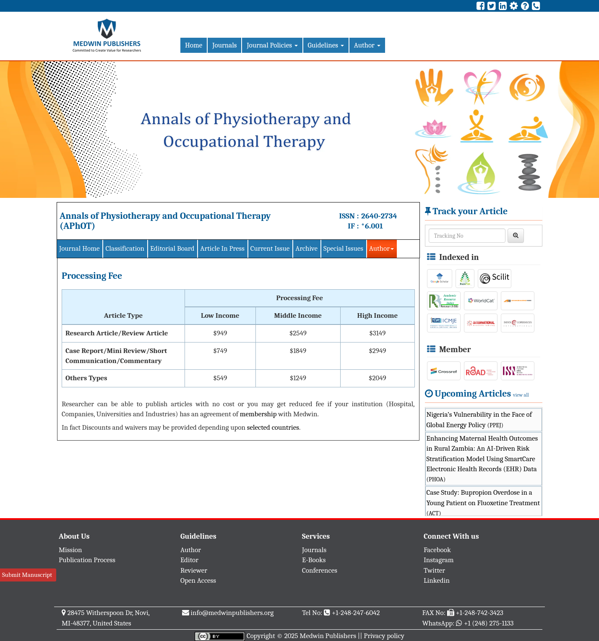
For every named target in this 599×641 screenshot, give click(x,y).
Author (367, 45)
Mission (70, 550)
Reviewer (193, 570)
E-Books (314, 560)
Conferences (319, 570)
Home (193, 45)
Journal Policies (272, 45)
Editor (189, 560)
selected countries (273, 427)
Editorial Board (172, 248)
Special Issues (343, 248)
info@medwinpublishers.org (231, 613)
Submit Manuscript (27, 575)
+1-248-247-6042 (356, 613)
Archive (306, 248)
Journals (224, 45)
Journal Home (79, 248)
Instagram (439, 560)
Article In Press (222, 248)
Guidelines (326, 45)
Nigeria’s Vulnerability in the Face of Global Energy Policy (479, 419)
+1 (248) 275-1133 (488, 623)
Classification (124, 248)
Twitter (434, 570)
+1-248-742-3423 (479, 613)
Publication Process (87, 560)
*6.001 (372, 226)
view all (521, 395)
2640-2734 (379, 216)
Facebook (437, 550)
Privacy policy (384, 636)
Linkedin (437, 580)
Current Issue (269, 248)
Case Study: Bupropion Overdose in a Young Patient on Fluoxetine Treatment (483, 502)
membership (258, 414)
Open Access (198, 580)
